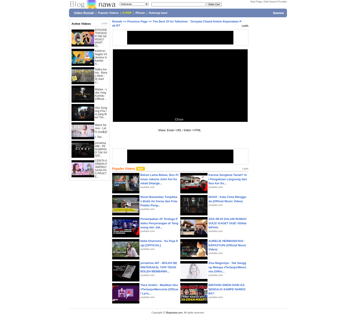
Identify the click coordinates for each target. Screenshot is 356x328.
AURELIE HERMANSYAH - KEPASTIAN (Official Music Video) (227, 245)
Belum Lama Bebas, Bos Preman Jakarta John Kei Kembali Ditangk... (159, 179)
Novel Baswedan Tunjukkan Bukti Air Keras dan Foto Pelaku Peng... (158, 201)
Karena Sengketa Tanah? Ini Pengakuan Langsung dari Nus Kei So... (227, 179)
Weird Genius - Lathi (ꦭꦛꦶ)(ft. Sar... (101, 130)
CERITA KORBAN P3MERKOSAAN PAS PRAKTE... (101, 168)
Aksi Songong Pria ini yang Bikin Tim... (101, 112)
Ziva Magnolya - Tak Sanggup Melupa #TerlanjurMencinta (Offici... (227, 267)
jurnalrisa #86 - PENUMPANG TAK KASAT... (101, 149)
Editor (187, 130)
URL (179, 130)
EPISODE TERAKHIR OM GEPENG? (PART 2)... (101, 37)
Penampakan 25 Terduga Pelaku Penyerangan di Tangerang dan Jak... (159, 223)
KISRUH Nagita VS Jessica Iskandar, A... (101, 57)
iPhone (140, 13)
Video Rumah (84, 13)
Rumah (117, 21)
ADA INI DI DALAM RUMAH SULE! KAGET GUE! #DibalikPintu (227, 223)
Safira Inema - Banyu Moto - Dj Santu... (101, 76)
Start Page (256, 1)
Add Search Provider (275, 1)
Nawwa (278, 13)
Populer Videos (108, 13)
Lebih (104, 23)
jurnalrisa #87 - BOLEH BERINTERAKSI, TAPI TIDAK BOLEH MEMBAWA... (158, 267)
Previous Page (137, 21)
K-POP (126, 13)
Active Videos (81, 23)
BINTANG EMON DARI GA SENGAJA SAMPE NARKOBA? (226, 289)
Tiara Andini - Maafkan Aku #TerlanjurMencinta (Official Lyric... (159, 289)
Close (179, 119)
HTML (197, 130)
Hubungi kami (158, 13)
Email (170, 130)
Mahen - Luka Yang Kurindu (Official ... (101, 94)
